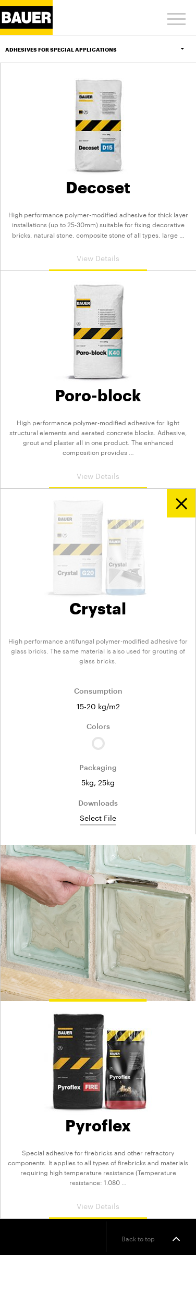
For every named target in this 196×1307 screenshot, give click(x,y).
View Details (98, 257)
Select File (98, 818)
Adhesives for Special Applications (100, 49)
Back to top (150, 1238)
